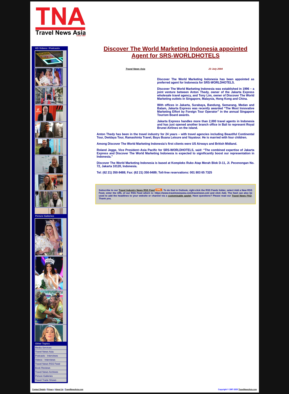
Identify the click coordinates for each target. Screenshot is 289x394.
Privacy (50, 389)
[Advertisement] (175, 21)
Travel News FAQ (242, 195)
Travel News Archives (46, 372)
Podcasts (54, 48)
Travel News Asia (135, 68)
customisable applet (179, 195)
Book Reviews (42, 368)
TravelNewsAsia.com (74, 389)
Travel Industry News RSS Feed (137, 190)
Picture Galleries (44, 216)
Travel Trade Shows (45, 380)
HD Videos (41, 48)
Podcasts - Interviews (46, 355)
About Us (59, 389)
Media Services (43, 347)
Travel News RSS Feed (47, 363)
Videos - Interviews (45, 359)
